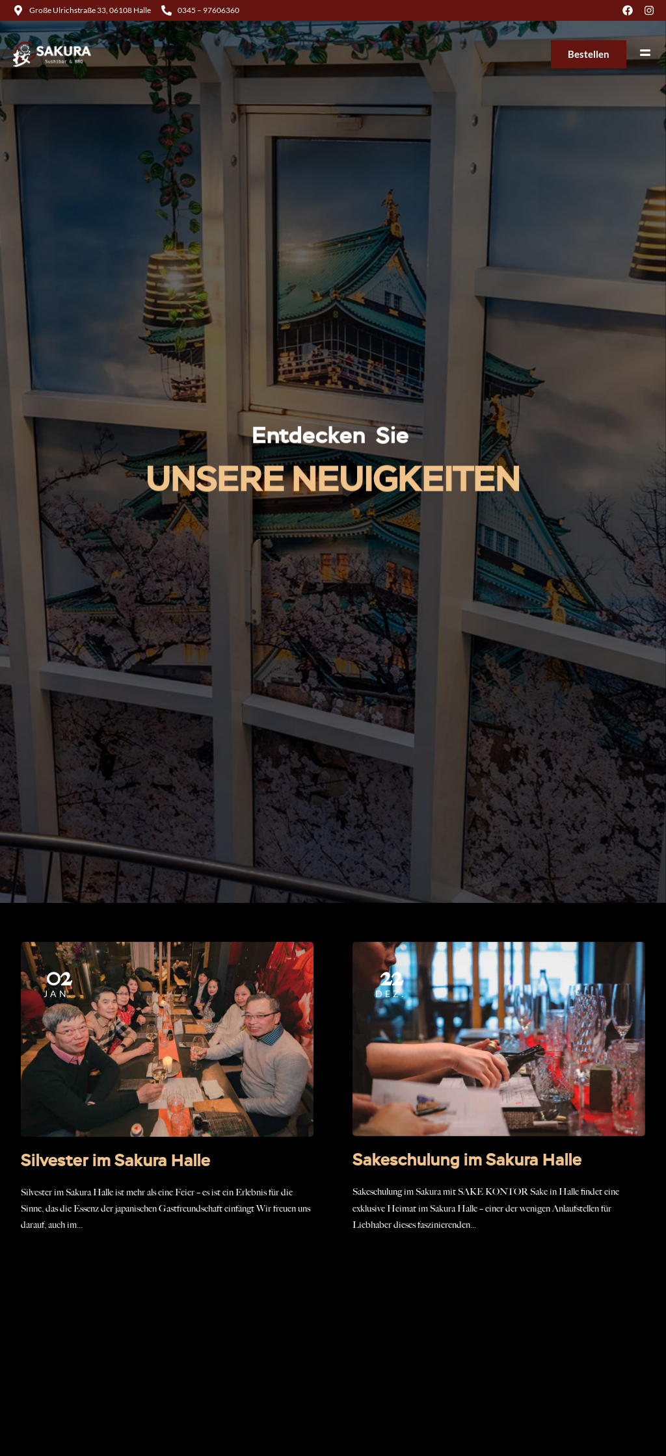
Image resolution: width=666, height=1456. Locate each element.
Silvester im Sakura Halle (116, 1161)
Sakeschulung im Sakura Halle (467, 1160)
